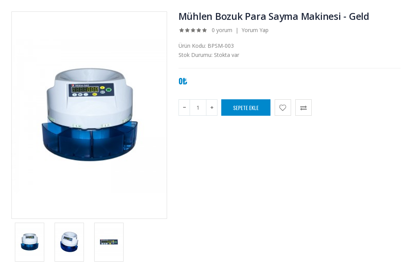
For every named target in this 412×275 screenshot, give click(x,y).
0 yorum (222, 30)
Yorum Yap (255, 30)
